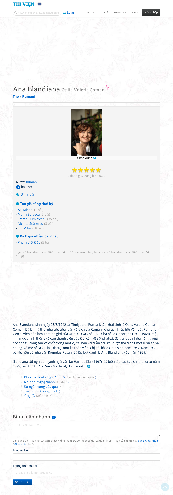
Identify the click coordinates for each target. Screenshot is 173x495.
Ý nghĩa (36, 395)
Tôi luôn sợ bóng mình (41, 391)
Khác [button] (135, 12)
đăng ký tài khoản (148, 440)
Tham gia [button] (120, 12)
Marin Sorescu (29, 214)
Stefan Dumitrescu (32, 219)
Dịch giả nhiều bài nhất (37, 236)
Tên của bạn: (21, 450)
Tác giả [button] (91, 12)
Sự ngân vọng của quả (41, 386)
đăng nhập (20, 444)
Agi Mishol (25, 210)
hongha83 (34, 252)
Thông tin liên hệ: (25, 466)
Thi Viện (23, 4)
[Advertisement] (86, 47)
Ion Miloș (25, 228)
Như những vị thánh (45, 382)
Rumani (32, 182)
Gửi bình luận (22, 482)
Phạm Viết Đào (29, 242)
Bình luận (28, 194)
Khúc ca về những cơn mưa (59, 377)
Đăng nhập (151, 12)
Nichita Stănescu (30, 223)
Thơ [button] (105, 12)
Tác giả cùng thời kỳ (34, 204)
